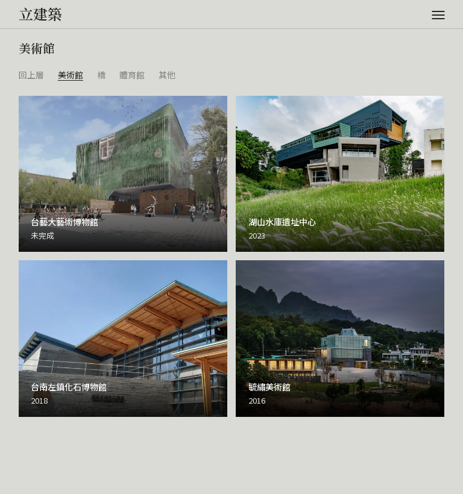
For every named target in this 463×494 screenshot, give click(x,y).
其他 (167, 75)
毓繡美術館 (269, 386)
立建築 (40, 14)
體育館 (132, 75)
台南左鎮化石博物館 (69, 386)
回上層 (31, 75)
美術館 (70, 75)
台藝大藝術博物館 (64, 221)
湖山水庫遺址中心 (282, 221)
